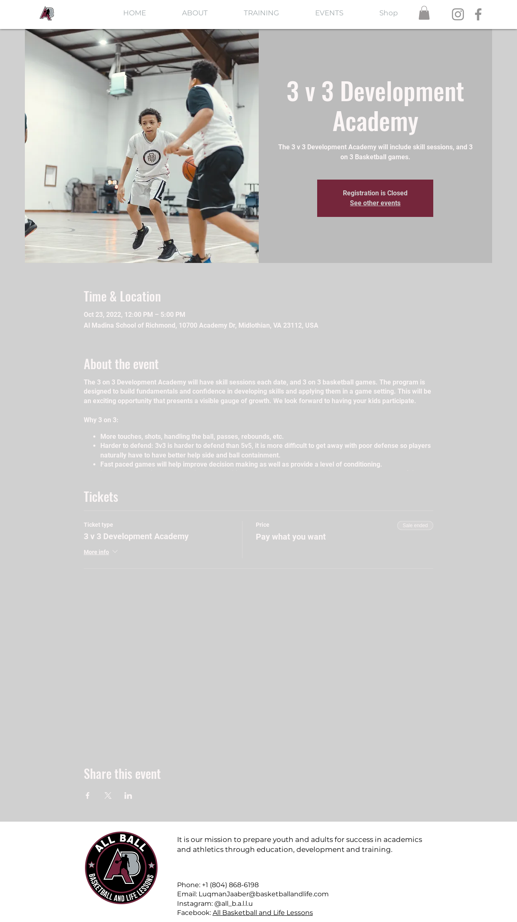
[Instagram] (458, 14)
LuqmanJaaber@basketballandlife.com (264, 894)
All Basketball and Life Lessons (263, 913)
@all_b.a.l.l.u (233, 903)
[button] (424, 12)
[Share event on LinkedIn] (128, 795)
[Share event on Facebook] (88, 795)
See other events (375, 203)
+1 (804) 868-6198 (230, 885)
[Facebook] (478, 14)
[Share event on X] (108, 795)
